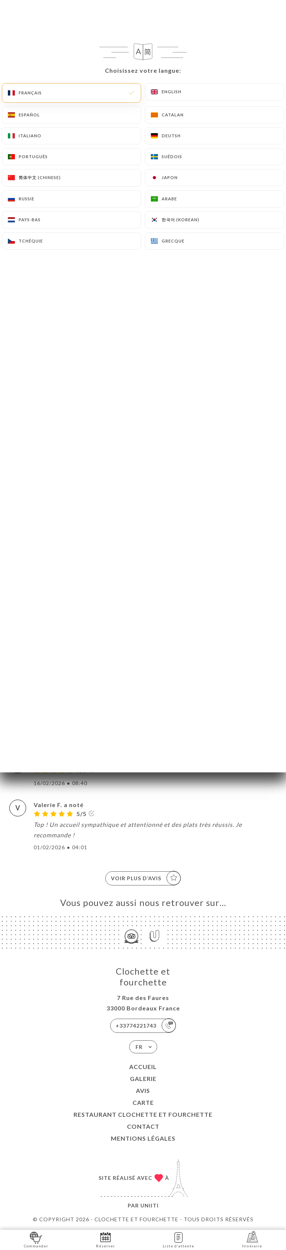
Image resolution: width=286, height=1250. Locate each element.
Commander (36, 1239)
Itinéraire (252, 1239)
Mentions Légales (143, 1138)
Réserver (105, 1239)
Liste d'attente (178, 1239)
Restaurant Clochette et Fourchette (143, 1114)
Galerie (143, 1078)
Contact (143, 1126)
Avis (143, 1090)
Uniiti (149, 1205)
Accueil (143, 1066)
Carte (143, 1102)
